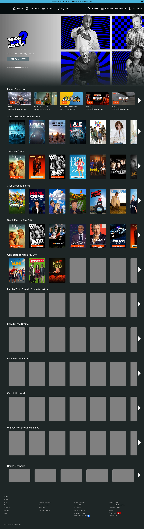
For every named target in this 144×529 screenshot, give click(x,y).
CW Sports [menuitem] (32, 9)
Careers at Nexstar (114, 507)
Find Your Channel (44, 510)
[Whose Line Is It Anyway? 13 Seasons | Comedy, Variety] (72, 50)
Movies (6, 505)
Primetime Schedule (45, 502)
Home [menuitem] (18, 9)
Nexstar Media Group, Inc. (117, 505)
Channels (6, 510)
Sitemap (111, 510)
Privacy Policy (77, 1)
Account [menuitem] (135, 9)
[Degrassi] (19, 475)
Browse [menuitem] (93, 9)
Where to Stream (44, 505)
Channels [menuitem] (48, 9)
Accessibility (77, 505)
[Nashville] (123, 475)
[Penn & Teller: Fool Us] (71, 475)
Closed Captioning (79, 502)
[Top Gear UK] (97, 475)
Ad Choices (77, 507)
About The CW (113, 502)
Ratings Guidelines (79, 510)
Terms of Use (88, 1)
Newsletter (42, 507)
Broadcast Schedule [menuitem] (113, 9)
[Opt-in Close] (142, 1)
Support (6, 513)
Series (5, 502)
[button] (139, 100)
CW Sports (7, 507)
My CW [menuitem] (63, 9)
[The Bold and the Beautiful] (45, 475)
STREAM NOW (18, 59)
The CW (4, 8)
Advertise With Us (79, 513)
